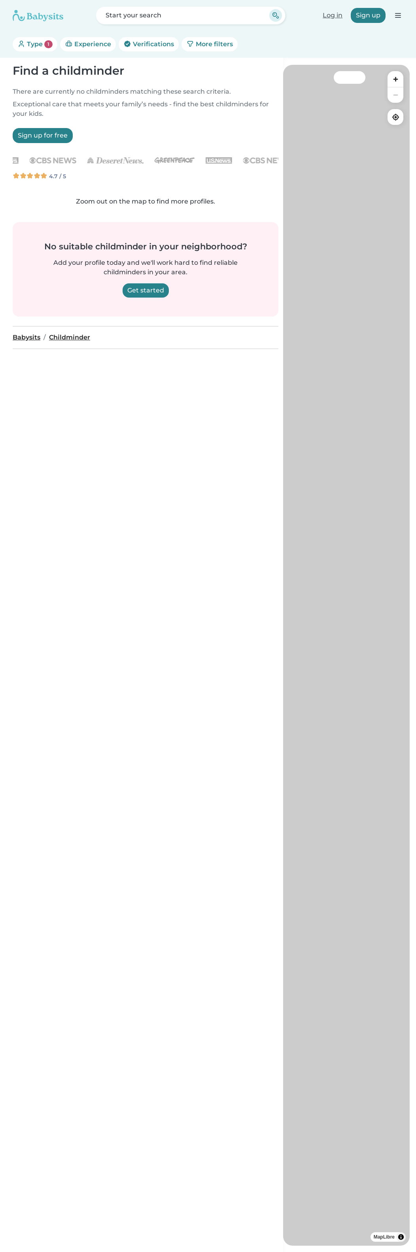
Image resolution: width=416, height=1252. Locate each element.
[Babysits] (38, 15)
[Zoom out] (395, 95)
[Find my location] (395, 117)
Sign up (368, 15)
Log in (332, 15)
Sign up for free (43, 135)
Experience (88, 44)
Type (35, 44)
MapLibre (384, 1237)
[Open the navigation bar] (397, 15)
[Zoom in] (395, 79)
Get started (145, 290)
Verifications (148, 44)
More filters (209, 44)
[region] (346, 655)
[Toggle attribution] (401, 1237)
